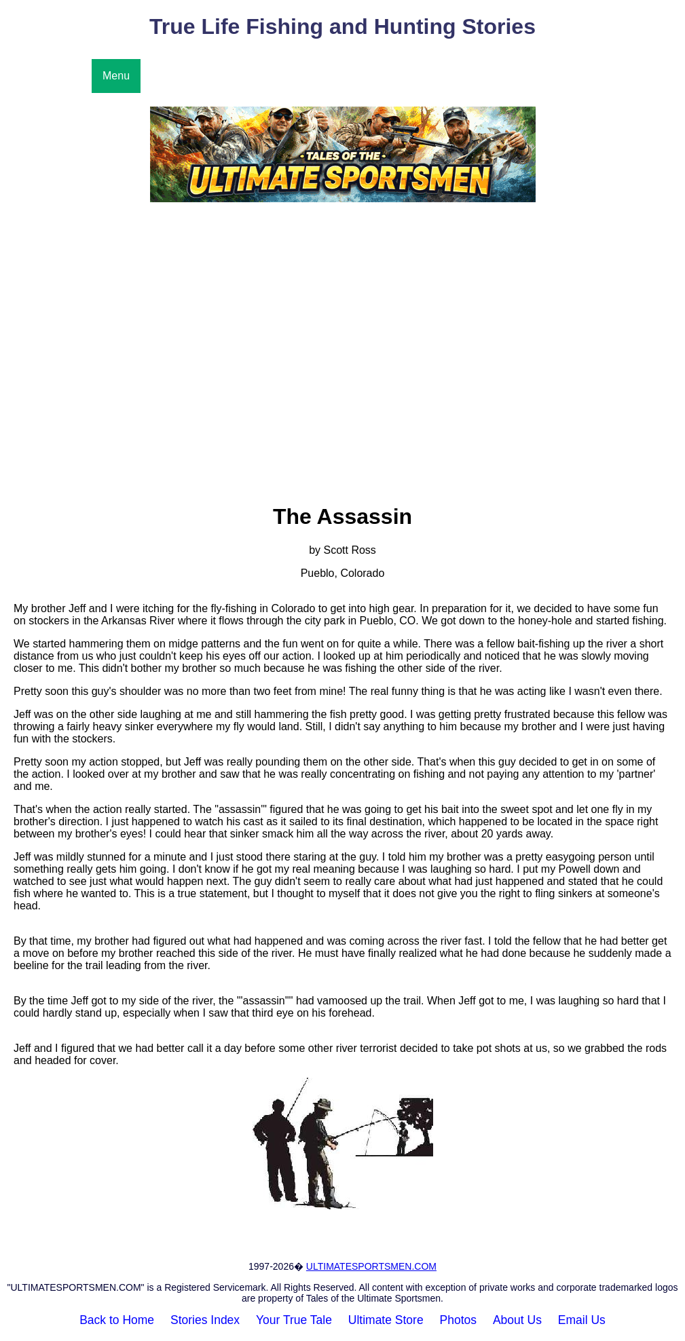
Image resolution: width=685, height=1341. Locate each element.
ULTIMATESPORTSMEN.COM (371, 1266)
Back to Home (116, 1320)
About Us (517, 1320)
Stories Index (205, 1320)
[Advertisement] (342, 320)
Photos (458, 1320)
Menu (116, 75)
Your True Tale (294, 1320)
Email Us (582, 1320)
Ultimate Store (386, 1320)
